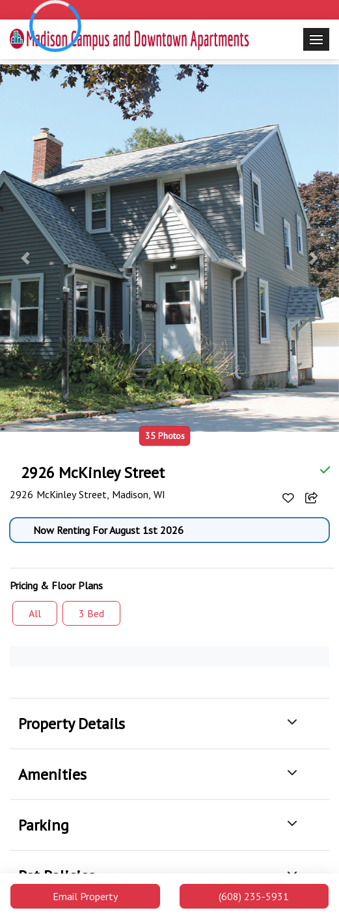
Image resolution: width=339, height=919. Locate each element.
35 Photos (165, 435)
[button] (25, 258)
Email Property (85, 896)
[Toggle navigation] (316, 39)
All (35, 613)
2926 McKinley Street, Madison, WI (89, 494)
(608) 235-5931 (254, 896)
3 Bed (91, 613)
